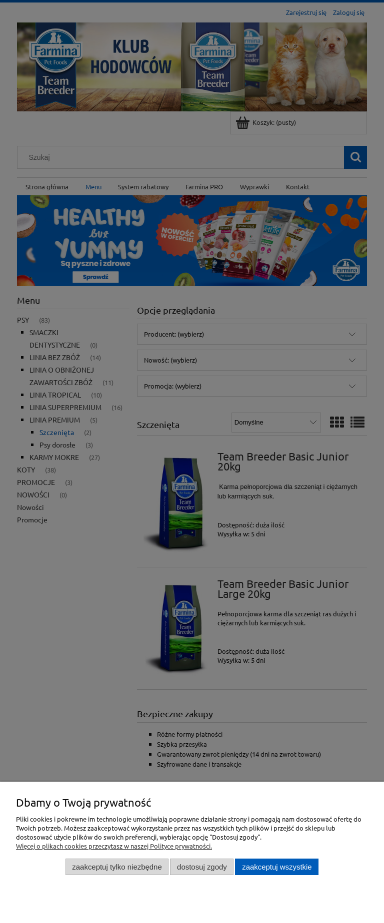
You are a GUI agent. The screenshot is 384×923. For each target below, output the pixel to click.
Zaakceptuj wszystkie (277, 867)
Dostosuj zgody (202, 867)
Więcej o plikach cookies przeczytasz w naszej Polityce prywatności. (114, 846)
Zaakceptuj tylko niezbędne (117, 867)
